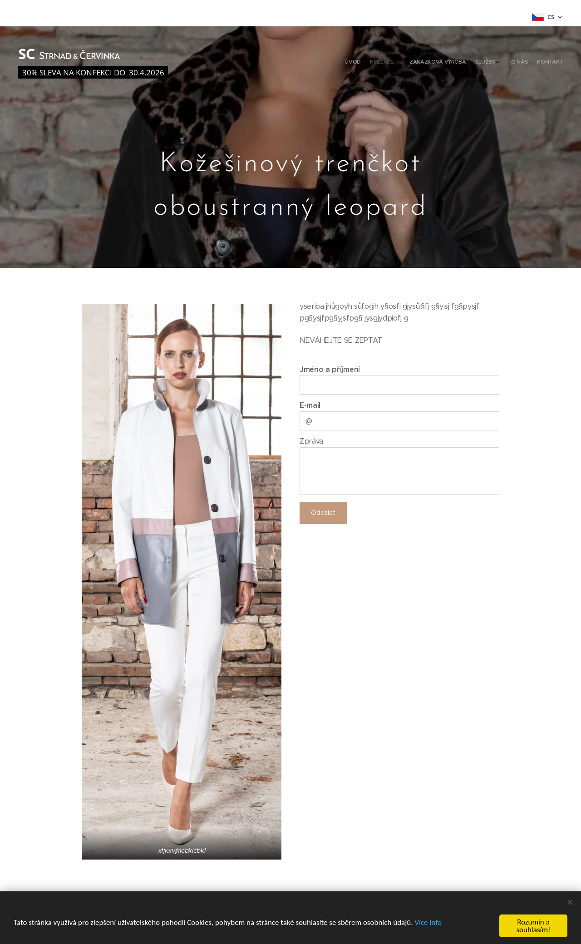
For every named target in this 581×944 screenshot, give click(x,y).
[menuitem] (505, 62)
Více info (428, 922)
